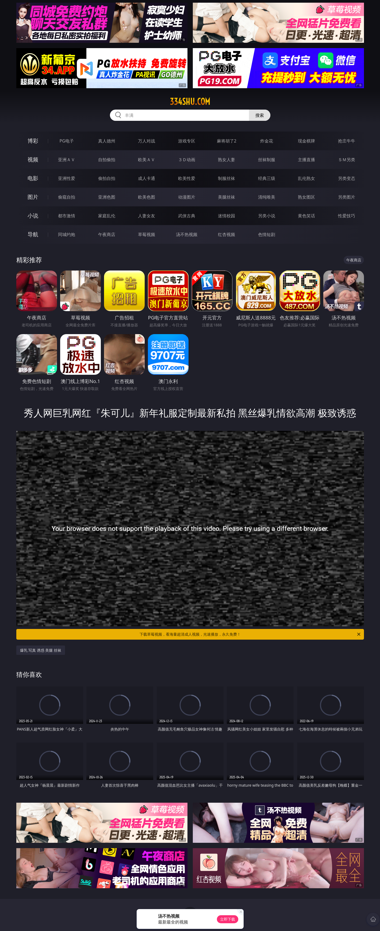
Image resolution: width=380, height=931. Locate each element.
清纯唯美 (266, 197)
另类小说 (266, 216)
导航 (33, 234)
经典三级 (266, 178)
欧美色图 (146, 197)
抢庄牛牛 (346, 141)
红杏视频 (226, 234)
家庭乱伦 (106, 216)
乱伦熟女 (306, 178)
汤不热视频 (186, 234)
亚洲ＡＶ (66, 160)
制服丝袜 (226, 178)
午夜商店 (106, 234)
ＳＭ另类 (346, 160)
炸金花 (266, 141)
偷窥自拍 (66, 197)
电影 (33, 178)
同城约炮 (66, 234)
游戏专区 (186, 141)
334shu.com (190, 101)
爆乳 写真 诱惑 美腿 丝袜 (41, 650)
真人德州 (106, 141)
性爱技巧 (346, 216)
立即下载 (227, 919)
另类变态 (346, 178)
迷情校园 (226, 216)
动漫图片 (186, 197)
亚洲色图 (106, 197)
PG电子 (67, 141)
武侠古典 (186, 216)
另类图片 (346, 197)
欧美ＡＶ (146, 160)
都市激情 (66, 216)
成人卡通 (146, 178)
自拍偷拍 (106, 160)
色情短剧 (266, 234)
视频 (33, 159)
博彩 (33, 140)
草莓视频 (146, 234)
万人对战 (146, 141)
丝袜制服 (266, 160)
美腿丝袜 (226, 197)
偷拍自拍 (106, 178)
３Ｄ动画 (186, 160)
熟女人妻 (226, 160)
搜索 (259, 115)
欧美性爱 (186, 178)
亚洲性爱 (66, 178)
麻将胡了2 (226, 141)
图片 (33, 196)
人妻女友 (146, 216)
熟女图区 (306, 197)
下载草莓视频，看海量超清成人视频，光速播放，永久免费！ (250, 634)
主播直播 (306, 160)
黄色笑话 (306, 216)
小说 (33, 215)
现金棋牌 (306, 141)
